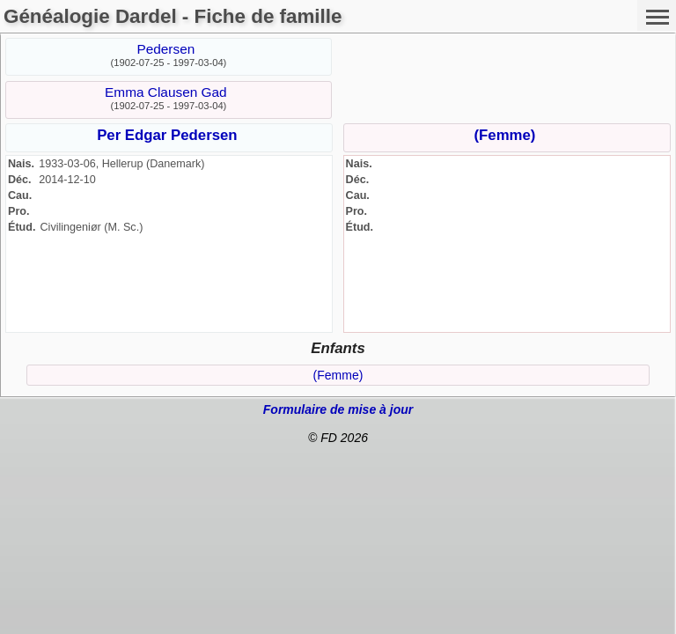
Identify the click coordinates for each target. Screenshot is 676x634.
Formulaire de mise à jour (338, 409)
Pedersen (165, 48)
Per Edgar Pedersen (167, 135)
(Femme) (504, 135)
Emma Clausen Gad (166, 92)
